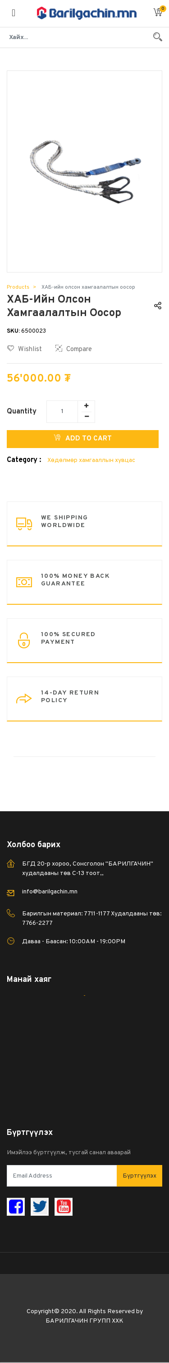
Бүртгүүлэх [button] (139, 1176)
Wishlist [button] (24, 349)
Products (18, 287)
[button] (157, 13)
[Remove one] (86, 417)
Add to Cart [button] (83, 438)
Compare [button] (73, 349)
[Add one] (86, 406)
